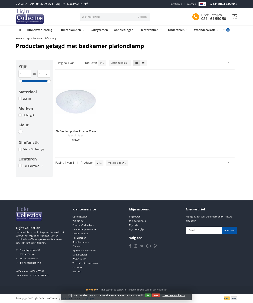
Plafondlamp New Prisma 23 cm (76, 131)
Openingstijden (80, 216)
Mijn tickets (134, 225)
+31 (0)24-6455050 (225, 4)
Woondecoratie (206, 30)
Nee (156, 295)
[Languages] (202, 4)
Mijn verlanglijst (137, 229)
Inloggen (191, 3)
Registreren (176, 3)
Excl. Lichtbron (32, 166)
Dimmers (77, 246)
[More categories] (224, 30)
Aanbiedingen (123, 30)
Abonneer (229, 230)
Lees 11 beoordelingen (156, 289)
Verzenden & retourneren (85, 263)
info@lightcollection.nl (30, 262)
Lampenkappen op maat (85, 229)
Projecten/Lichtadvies (83, 225)
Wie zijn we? (78, 220)
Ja (148, 295)
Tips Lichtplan (79, 237)
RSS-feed (77, 271)
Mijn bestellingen (137, 220)
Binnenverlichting (41, 30)
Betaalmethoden (81, 242)
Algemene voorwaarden (84, 250)
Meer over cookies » (174, 295)
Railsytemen (99, 30)
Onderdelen (178, 30)
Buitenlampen (72, 30)
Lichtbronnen (151, 30)
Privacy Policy (79, 258)
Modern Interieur (81, 233)
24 (102, 62)
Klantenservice (80, 254)
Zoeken (142, 16)
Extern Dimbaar (33, 149)
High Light (29, 115)
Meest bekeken (120, 62)
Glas (26, 98)
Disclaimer (78, 267)
